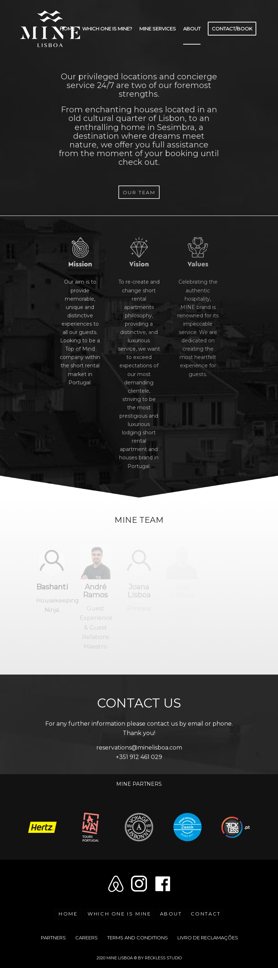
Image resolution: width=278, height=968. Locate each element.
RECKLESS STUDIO (163, 957)
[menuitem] (67, 28)
